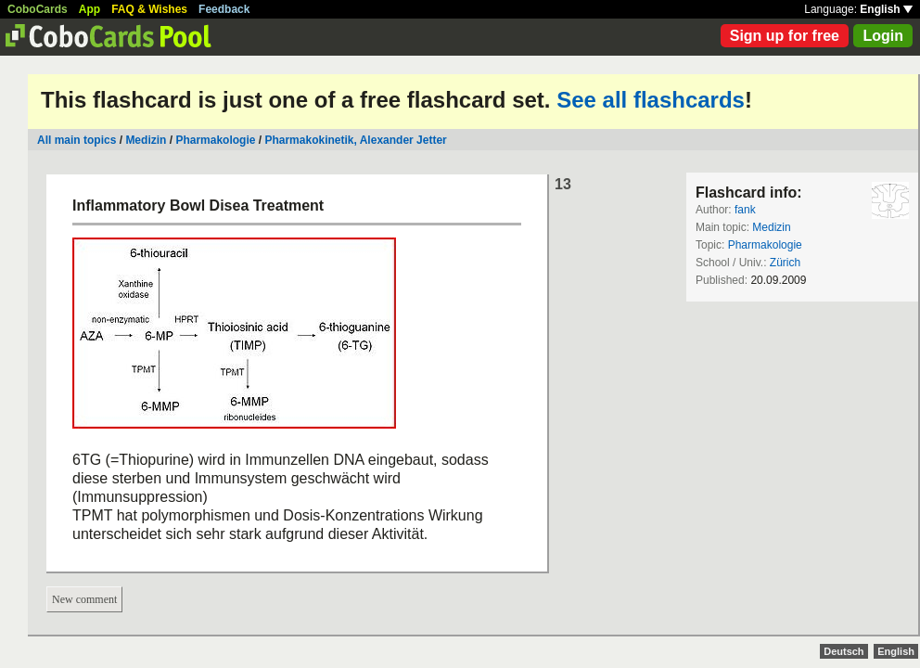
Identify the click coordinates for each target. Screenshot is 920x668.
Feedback (223, 9)
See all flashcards (650, 99)
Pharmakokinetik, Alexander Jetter (355, 140)
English (886, 9)
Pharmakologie (215, 140)
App (89, 9)
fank (745, 209)
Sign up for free (784, 36)
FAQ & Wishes (149, 9)
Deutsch (843, 651)
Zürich (785, 262)
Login (882, 36)
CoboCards (37, 9)
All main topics (76, 140)
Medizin (145, 140)
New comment (84, 599)
